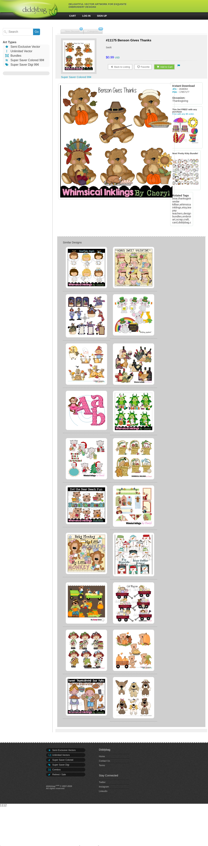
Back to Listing (120, 66)
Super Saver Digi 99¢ (22, 64)
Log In (86, 15)
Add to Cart (164, 66)
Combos (54, 769)
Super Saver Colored (60, 760)
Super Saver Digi (58, 764)
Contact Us (104, 761)
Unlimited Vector (18, 51)
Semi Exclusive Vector (22, 46)
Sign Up (102, 15)
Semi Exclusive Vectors (62, 750)
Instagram (104, 786)
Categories (93, 31)
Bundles (13, 55)
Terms (102, 765)
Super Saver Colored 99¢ (24, 60)
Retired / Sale (57, 774)
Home (102, 756)
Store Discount (72, 31)
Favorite (143, 66)
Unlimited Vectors (59, 755)
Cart (72, 15)
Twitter (102, 782)
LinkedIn (103, 791)
